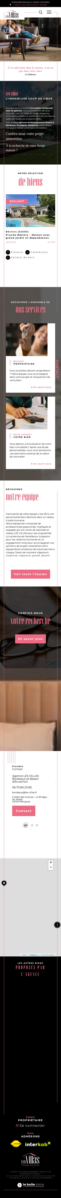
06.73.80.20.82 (22, 787)
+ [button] (51, 862)
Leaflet (23, 955)
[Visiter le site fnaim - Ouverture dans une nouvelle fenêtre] (15, 1144)
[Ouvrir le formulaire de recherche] (41, 12)
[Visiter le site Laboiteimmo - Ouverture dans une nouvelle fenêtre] (30, 1188)
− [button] (51, 867)
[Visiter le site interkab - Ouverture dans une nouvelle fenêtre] (38, 1144)
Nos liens (21, 1178)
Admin (12, 1178)
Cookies (48, 1178)
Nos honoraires (14, 1176)
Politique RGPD (34, 1178)
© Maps (33, 955)
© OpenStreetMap (47, 955)
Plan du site (29, 1176)
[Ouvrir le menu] (49, 12)
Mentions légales (45, 1176)
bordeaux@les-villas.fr (24, 792)
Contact (57, 369)
